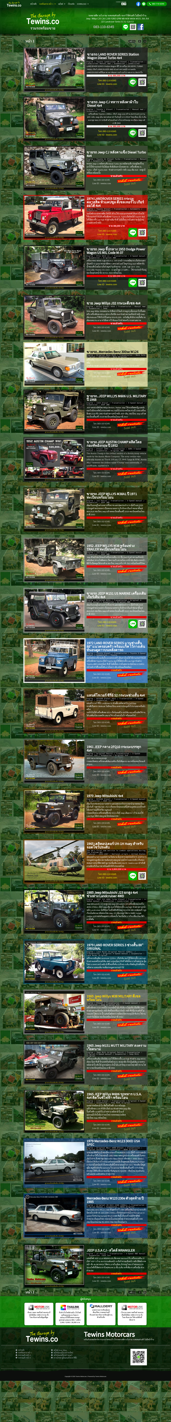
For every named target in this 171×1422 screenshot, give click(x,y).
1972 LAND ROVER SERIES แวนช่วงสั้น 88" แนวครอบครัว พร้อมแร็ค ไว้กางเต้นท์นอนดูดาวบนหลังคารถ (116, 646)
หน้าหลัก (33, 4)
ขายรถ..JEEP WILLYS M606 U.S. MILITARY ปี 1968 (116, 398)
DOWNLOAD (83, 4)
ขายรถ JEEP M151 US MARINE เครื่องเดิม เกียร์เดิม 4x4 (116, 595)
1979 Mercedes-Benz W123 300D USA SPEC (113, 1143)
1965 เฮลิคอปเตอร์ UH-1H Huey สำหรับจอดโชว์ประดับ (115, 845)
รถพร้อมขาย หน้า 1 (47, 4)
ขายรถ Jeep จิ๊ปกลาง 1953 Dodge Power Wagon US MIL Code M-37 (116, 251)
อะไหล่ (61, 4)
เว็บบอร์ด (71, 4)
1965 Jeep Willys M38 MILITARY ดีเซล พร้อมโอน (113, 998)
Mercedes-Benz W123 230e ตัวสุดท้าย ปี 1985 (115, 1200)
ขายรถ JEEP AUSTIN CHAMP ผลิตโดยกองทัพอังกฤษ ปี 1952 (114, 444)
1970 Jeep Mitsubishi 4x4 (105, 796)
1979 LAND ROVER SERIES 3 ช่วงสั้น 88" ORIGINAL (115, 947)
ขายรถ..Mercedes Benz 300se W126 (112, 352)
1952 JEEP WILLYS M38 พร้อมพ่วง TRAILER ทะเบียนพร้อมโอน (111, 547)
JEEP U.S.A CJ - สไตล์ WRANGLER (111, 1250)
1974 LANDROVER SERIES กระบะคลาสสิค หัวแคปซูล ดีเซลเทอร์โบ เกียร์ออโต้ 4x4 (115, 202)
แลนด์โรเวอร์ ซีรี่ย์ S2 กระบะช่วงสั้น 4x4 (116, 695)
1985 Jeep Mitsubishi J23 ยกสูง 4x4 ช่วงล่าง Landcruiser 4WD (112, 894)
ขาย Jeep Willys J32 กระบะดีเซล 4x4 (113, 303)
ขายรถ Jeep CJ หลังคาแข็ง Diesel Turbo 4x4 (116, 154)
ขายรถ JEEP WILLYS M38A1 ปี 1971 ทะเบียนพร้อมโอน (112, 496)
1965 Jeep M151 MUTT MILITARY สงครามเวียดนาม (116, 1047)
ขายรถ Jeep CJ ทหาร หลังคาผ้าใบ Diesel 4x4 (112, 104)
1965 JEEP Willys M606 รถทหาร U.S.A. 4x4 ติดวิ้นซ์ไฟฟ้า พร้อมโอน (114, 1096)
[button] (156, 4)
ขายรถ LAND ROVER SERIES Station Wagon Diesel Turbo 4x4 (113, 56)
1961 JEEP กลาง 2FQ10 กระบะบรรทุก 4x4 (114, 749)
